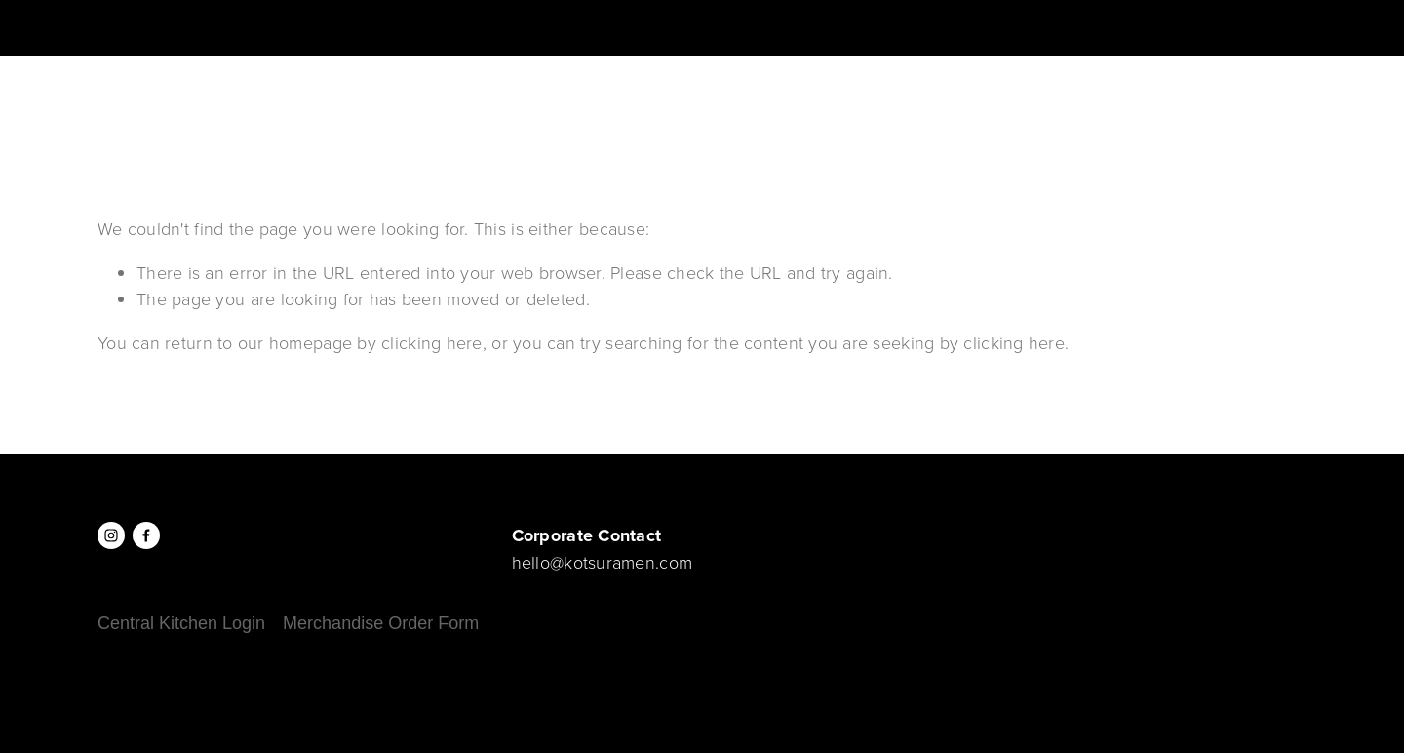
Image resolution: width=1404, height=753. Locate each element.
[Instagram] (111, 535)
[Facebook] (146, 535)
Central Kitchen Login (181, 623)
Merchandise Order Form (381, 623)
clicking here (432, 342)
